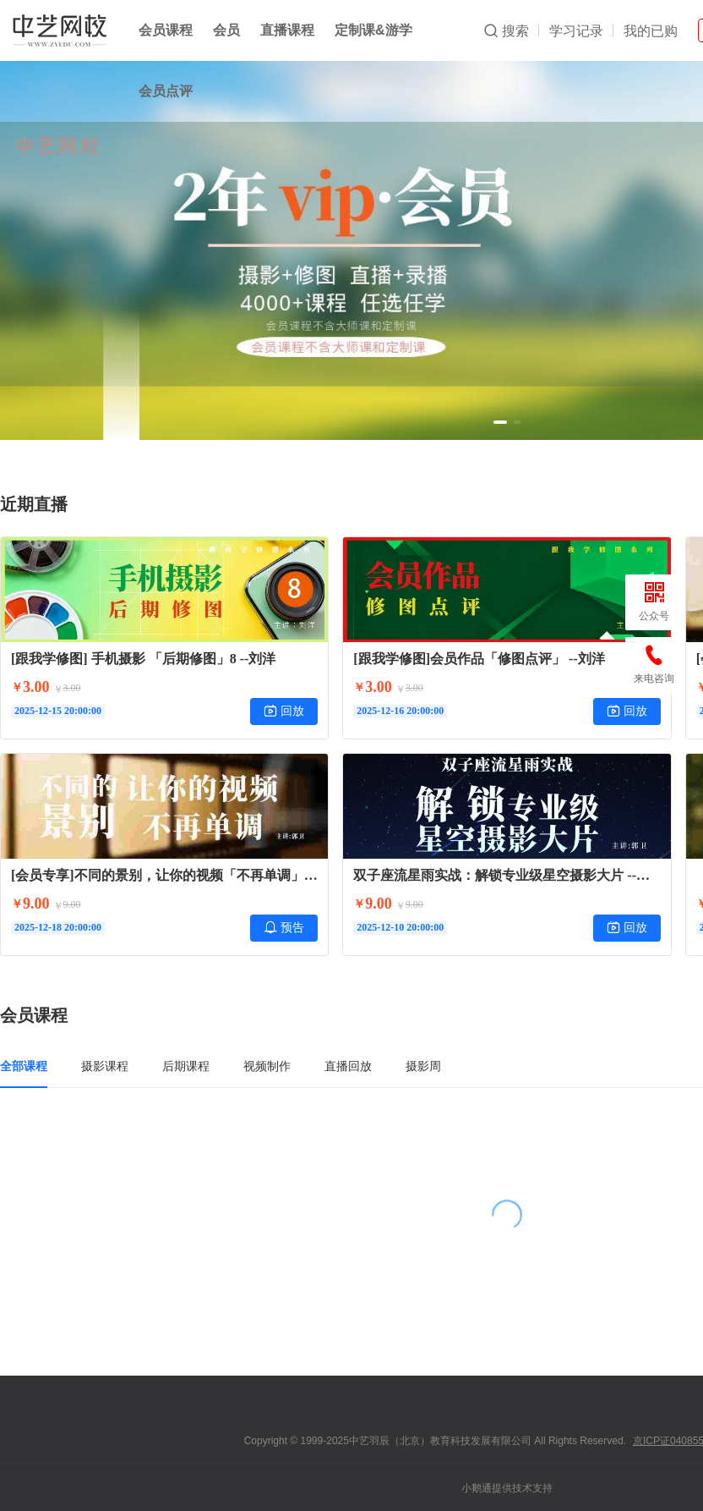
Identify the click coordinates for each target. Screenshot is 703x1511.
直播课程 (287, 30)
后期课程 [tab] (186, 1066)
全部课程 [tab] (23, 1066)
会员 (226, 30)
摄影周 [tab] (423, 1066)
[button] (500, 422)
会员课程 (166, 30)
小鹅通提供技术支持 (507, 1488)
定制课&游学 (373, 30)
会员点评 (166, 91)
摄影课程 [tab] (104, 1066)
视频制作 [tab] (267, 1066)
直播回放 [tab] (348, 1066)
